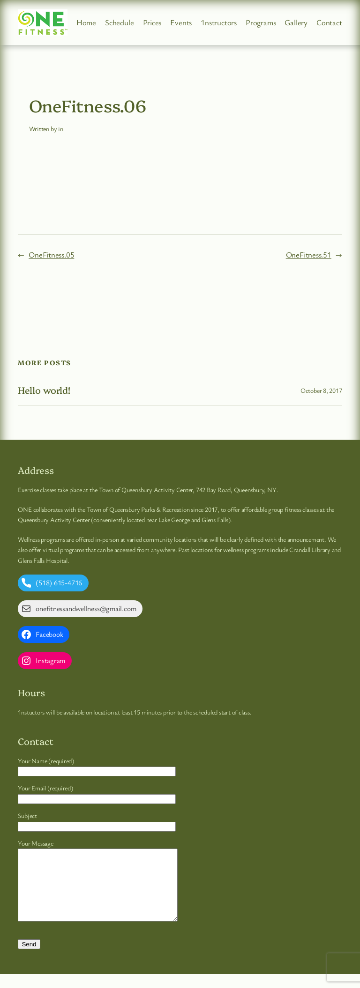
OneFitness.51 (308, 254)
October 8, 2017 (321, 390)
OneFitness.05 (51, 254)
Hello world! (44, 390)
